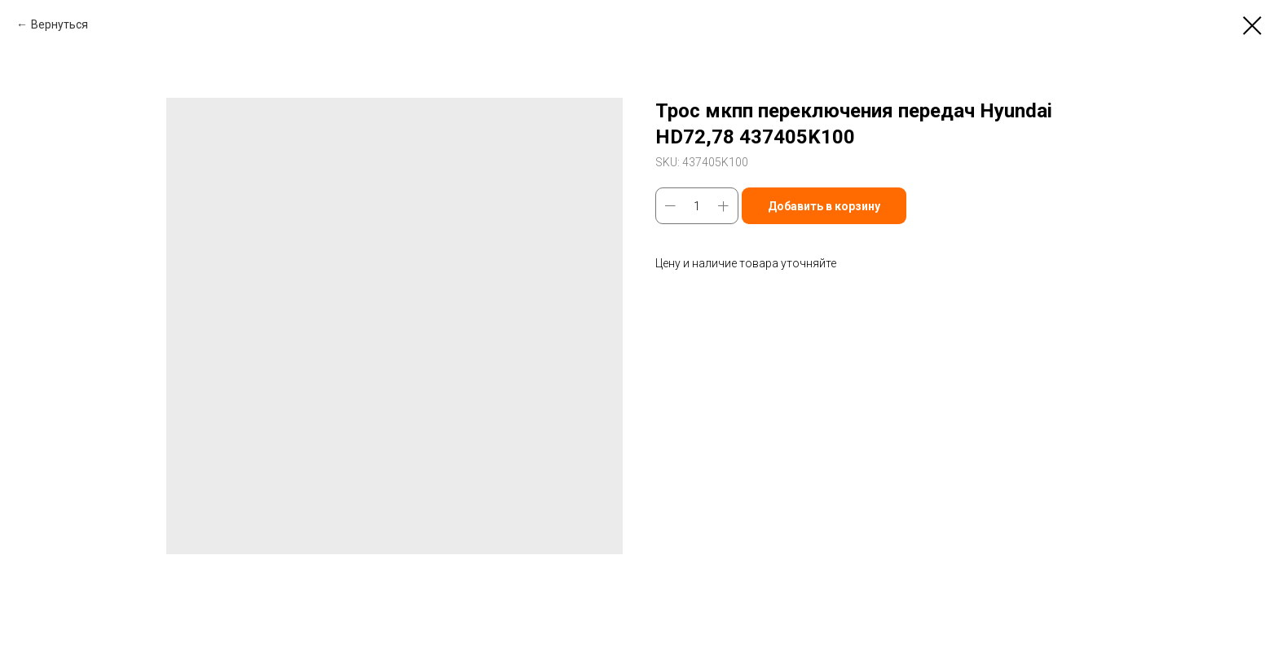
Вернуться (59, 24)
